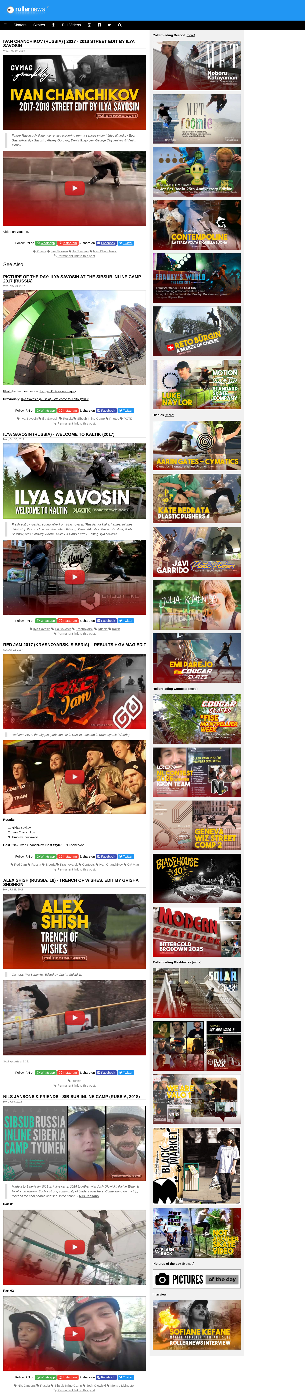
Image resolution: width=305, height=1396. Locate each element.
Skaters (20, 25)
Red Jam (20, 864)
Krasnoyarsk (84, 629)
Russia (41, 251)
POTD (128, 418)
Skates (39, 25)
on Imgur (57, 391)
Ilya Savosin (59, 251)
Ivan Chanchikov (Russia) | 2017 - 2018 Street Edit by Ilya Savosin (69, 43)
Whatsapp (48, 243)
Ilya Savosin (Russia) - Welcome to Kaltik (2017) (55, 399)
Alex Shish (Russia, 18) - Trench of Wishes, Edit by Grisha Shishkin (71, 882)
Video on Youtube (15, 231)
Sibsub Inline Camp (91, 418)
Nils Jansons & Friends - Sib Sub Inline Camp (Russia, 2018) (71, 1096)
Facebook (108, 243)
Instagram (70, 243)
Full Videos (71, 25)
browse (188, 1263)
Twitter (127, 243)
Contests (88, 864)
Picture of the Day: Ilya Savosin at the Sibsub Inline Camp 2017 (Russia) (72, 278)
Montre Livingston (24, 1191)
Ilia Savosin (80, 251)
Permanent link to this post (76, 256)
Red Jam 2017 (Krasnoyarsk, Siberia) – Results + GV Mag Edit (74, 644)
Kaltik (116, 629)
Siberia (50, 864)
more (190, 35)
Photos (114, 418)
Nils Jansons (89, 1196)
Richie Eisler (127, 1186)
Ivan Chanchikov (105, 251)
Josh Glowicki (106, 1186)
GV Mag (133, 864)
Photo (7, 391)
